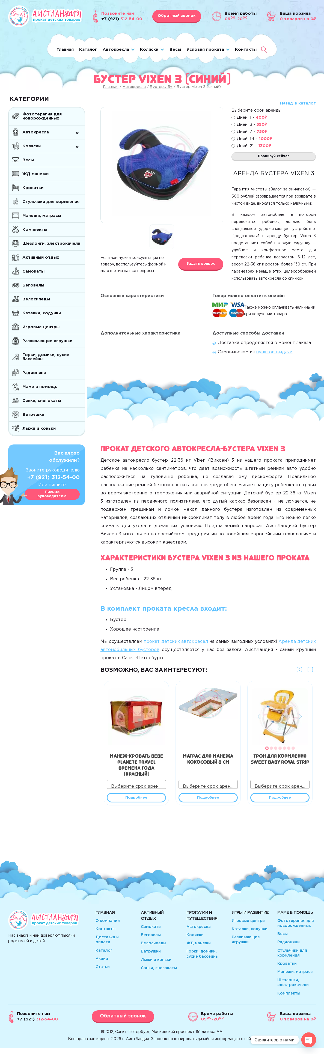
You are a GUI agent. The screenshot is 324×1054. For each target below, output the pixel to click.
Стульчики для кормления (50, 202)
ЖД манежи (35, 174)
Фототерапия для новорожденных (42, 116)
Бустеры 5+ (161, 86)
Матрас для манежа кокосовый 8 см (208, 761)
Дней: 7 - (252, 131)
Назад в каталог (298, 103)
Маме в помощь (39, 387)
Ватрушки (33, 414)
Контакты (246, 49)
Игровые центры (41, 327)
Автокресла (116, 49)
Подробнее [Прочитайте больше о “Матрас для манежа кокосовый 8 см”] (208, 802)
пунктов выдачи (274, 355)
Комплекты (34, 229)
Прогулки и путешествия (201, 921)
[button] (267, 751)
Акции (102, 964)
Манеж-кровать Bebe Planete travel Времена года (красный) (136, 767)
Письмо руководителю (52, 494)
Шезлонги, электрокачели (51, 243)
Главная (65, 49)
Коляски (149, 49)
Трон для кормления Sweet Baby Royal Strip (280, 761)
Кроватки (32, 188)
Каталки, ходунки (41, 313)
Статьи (103, 973)
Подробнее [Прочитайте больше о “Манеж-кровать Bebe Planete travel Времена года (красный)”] (136, 802)
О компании (108, 926)
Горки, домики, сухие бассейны (45, 357)
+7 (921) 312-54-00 (53, 477)
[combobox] (136, 787)
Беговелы (33, 285)
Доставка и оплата (107, 946)
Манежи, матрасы (41, 215)
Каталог (88, 49)
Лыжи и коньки (39, 428)
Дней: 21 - (254, 146)
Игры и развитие (250, 918)
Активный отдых (40, 257)
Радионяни (34, 373)
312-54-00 (37, 1025)
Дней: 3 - (252, 124)
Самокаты (33, 271)
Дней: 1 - (252, 117)
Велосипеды (36, 299)
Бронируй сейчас (274, 158)
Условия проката (205, 49)
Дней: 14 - (254, 139)
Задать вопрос (200, 263)
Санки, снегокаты (41, 400)
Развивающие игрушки (47, 341)
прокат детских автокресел (176, 645)
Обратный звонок (177, 15)
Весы (175, 49)
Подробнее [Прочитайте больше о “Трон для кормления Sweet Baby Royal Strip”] (280, 802)
